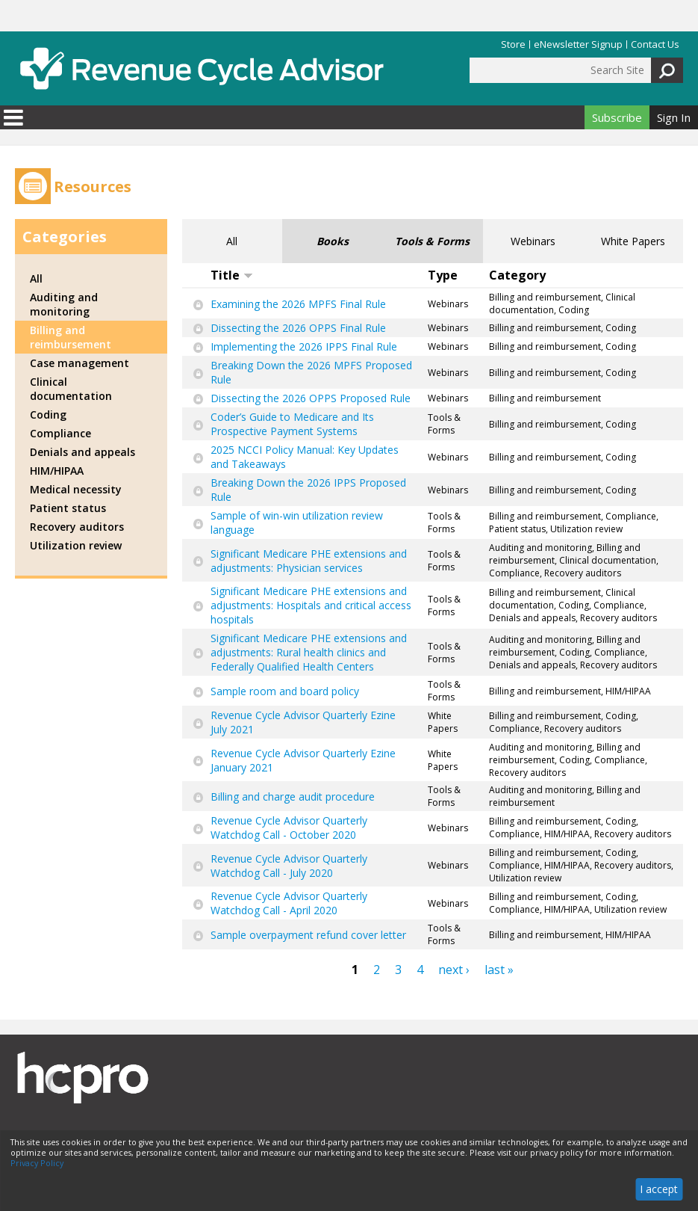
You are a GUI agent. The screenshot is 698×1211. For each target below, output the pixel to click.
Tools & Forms (432, 241)
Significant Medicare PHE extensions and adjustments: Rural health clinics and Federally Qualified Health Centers (309, 652)
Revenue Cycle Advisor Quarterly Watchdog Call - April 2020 (289, 903)
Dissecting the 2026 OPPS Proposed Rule (311, 398)
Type (443, 275)
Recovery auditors (77, 527)
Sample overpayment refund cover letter (308, 935)
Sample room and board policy (285, 691)
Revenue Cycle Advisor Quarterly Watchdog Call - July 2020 (289, 865)
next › (454, 969)
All (231, 241)
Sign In (674, 117)
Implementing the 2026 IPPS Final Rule (304, 346)
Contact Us (655, 44)
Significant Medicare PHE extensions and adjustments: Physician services (309, 560)
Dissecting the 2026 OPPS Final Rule (298, 328)
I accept (659, 1189)
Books (333, 241)
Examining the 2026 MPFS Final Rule (298, 304)
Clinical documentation (71, 389)
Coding (48, 414)
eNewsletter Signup (578, 44)
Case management (79, 363)
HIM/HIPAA (57, 470)
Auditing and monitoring (64, 304)
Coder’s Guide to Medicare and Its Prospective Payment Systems (292, 424)
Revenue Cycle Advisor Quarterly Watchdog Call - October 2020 (289, 827)
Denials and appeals (82, 452)
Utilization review (76, 545)
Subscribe (617, 117)
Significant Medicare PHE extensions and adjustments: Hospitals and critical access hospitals (311, 605)
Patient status (68, 508)
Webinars (533, 241)
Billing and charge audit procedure (293, 796)
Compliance (60, 433)
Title (232, 275)
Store (513, 44)
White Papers (633, 241)
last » (499, 969)
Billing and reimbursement (70, 337)
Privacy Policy (36, 1163)
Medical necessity (76, 489)
